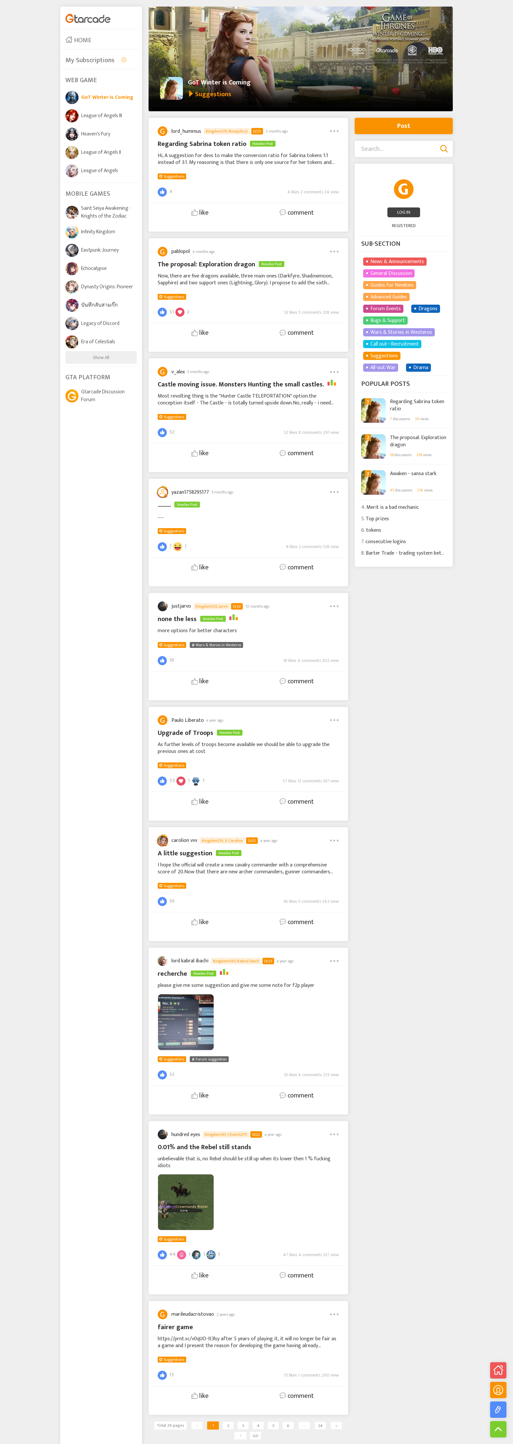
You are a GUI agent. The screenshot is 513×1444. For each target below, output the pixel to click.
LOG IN (403, 212)
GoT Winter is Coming (219, 82)
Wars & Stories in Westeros (218, 645)
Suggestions (174, 176)
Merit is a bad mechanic (392, 507)
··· (304, 1425)
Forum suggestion (211, 1059)
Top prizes (377, 518)
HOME (78, 40)
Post (403, 126)
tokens (373, 530)
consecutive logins (385, 541)
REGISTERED (404, 225)
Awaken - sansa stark (413, 473)
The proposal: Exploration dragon (418, 441)
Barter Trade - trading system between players (417, 553)
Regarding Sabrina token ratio (417, 405)
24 (320, 1425)
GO (255, 1435)
